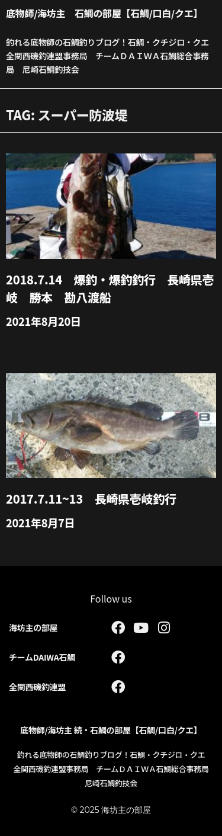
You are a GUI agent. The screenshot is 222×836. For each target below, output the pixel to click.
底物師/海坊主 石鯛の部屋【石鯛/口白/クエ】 (104, 13)
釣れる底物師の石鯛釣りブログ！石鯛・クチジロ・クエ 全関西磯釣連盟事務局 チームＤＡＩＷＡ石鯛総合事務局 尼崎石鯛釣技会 (111, 55)
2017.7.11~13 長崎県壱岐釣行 (91, 498)
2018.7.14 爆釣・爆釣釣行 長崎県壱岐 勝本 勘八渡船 (110, 288)
